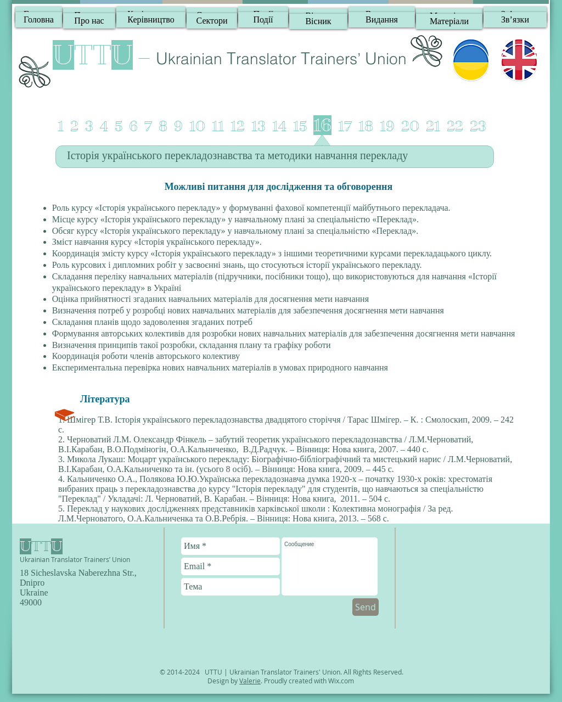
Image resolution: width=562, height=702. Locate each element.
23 (478, 126)
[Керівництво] (151, 19)
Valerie (250, 680)
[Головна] (38, 19)
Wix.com (341, 680)
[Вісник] (318, 21)
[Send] (365, 607)
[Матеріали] (449, 21)
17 (345, 126)
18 (365, 126)
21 (433, 126)
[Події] (263, 19)
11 (218, 126)
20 (410, 126)
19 (387, 126)
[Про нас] (89, 21)
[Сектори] (212, 21)
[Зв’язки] (515, 19)
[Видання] (382, 19)
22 (455, 126)
